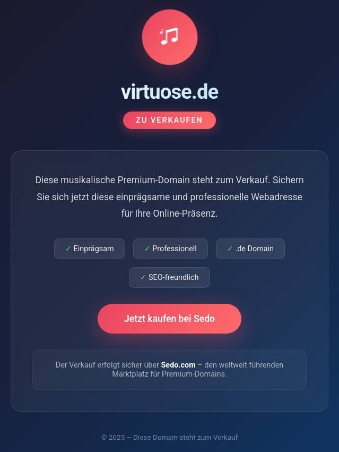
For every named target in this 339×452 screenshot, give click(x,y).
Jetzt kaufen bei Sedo (169, 318)
